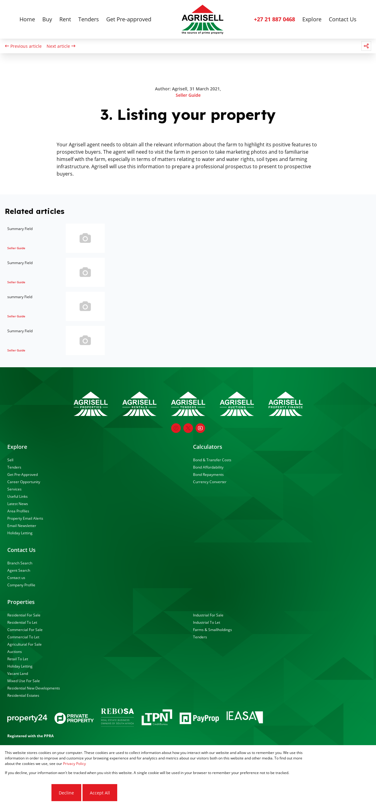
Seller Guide (188, 95)
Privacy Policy (74, 763)
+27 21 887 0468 (274, 19)
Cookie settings (27, 793)
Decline (66, 793)
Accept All (100, 793)
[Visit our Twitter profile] (188, 428)
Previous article (23, 46)
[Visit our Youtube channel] (200, 428)
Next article (61, 46)
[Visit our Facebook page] (176, 428)
